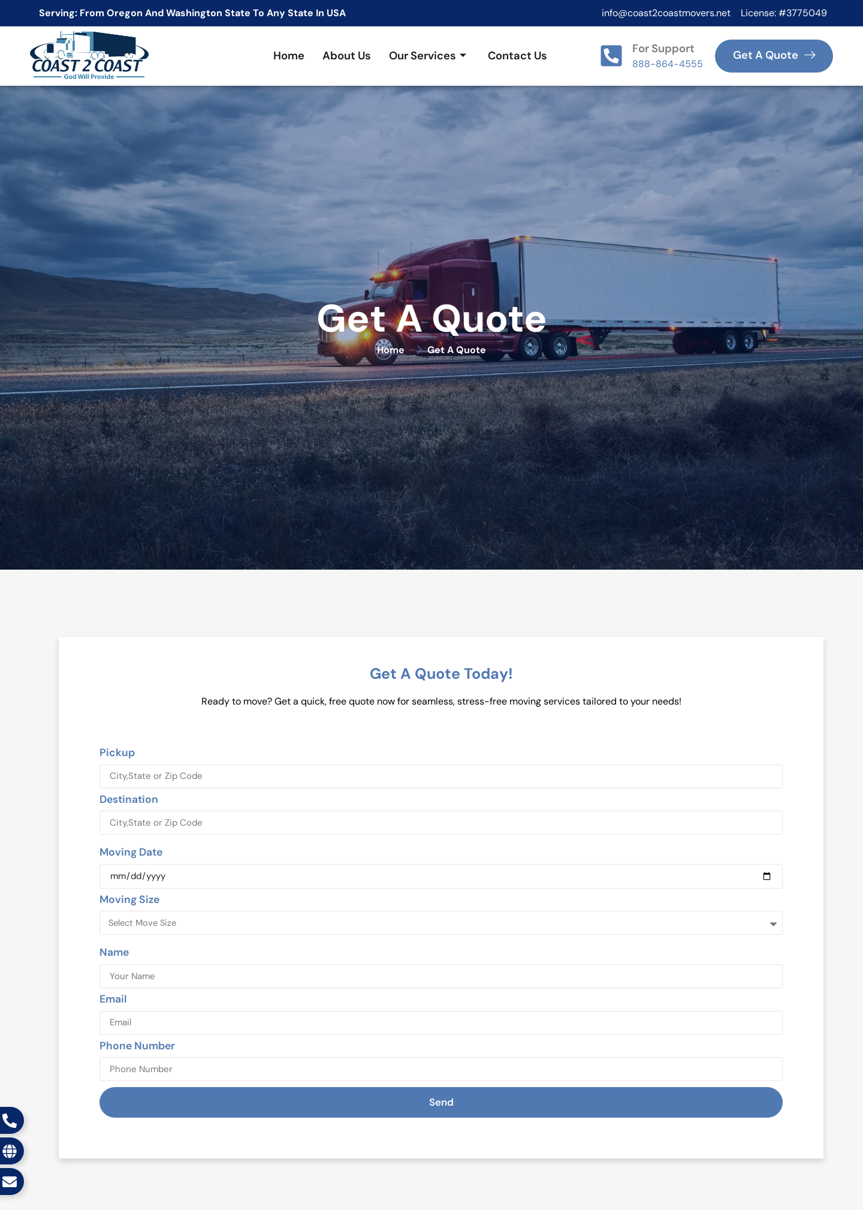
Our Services (427, 56)
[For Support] (611, 56)
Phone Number (137, 1046)
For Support (663, 48)
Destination (128, 800)
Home (288, 56)
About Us (346, 56)
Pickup (117, 753)
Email (112, 1000)
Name (114, 953)
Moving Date (130, 853)
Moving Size (129, 900)
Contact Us (517, 56)
